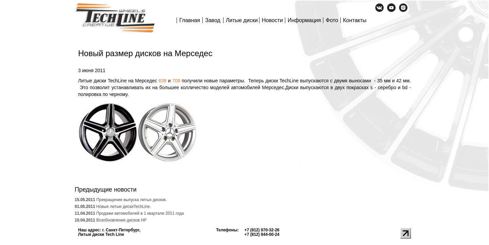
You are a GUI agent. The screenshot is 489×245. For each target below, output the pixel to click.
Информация (304, 20)
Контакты (354, 20)
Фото (332, 20)
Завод (212, 20)
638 (162, 80)
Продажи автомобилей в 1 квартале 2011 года (129, 213)
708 (176, 80)
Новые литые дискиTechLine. (113, 206)
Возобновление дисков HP (110, 220)
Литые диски (242, 20)
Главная (189, 20)
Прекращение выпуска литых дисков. (121, 199)
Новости (272, 20)
